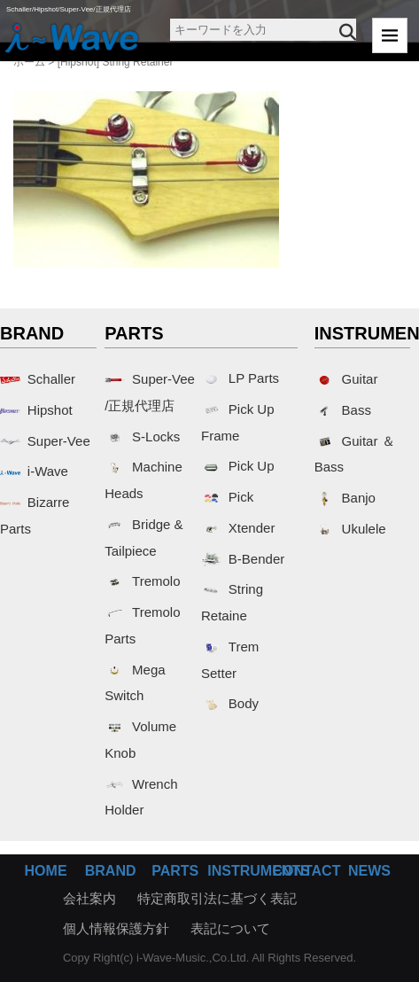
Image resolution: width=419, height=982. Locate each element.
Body (230, 703)
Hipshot (36, 409)
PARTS (174, 870)
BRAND (110, 870)
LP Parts (240, 378)
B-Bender (242, 558)
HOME (46, 870)
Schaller (37, 378)
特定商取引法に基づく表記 (217, 898)
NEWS (369, 870)
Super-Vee (45, 440)
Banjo (345, 497)
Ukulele (350, 528)
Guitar (346, 378)
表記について (230, 928)
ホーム (29, 62)
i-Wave (34, 471)
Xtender (238, 527)
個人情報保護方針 (116, 928)
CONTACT (306, 870)
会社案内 (89, 898)
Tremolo (142, 580)
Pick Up (238, 465)
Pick (227, 496)
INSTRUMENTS (258, 870)
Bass (342, 409)
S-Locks (142, 436)
